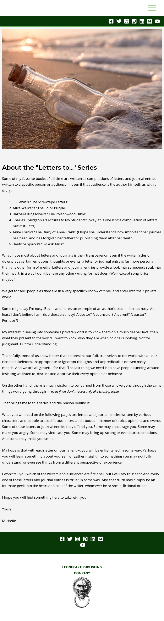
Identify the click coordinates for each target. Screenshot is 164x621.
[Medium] (149, 21)
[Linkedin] (141, 21)
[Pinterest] (134, 21)
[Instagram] (126, 21)
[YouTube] (157, 21)
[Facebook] (111, 21)
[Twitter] (118, 21)
